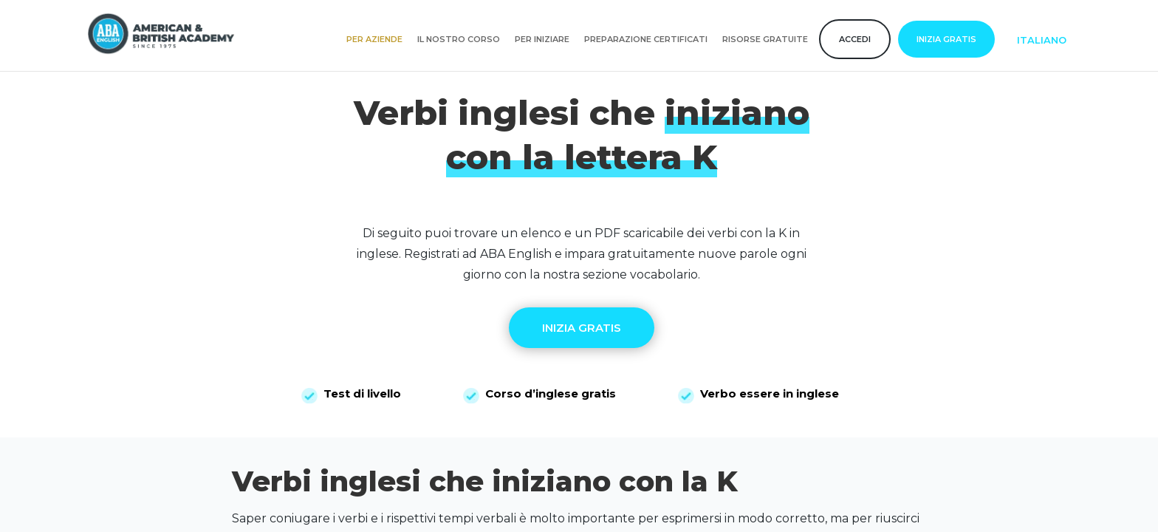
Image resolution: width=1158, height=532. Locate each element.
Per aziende (374, 39)
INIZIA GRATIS (581, 328)
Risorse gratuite (765, 39)
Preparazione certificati (646, 39)
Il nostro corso (458, 39)
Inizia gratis (946, 39)
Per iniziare (542, 39)
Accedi (855, 39)
